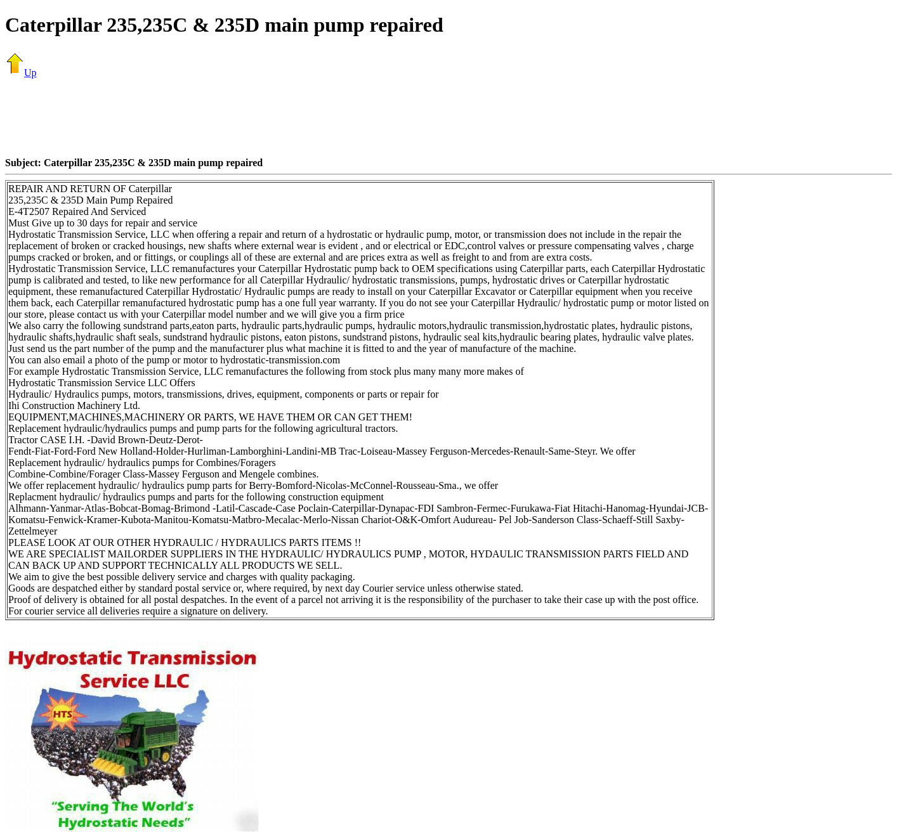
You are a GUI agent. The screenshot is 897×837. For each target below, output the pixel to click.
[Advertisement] (448, 117)
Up (21, 72)
